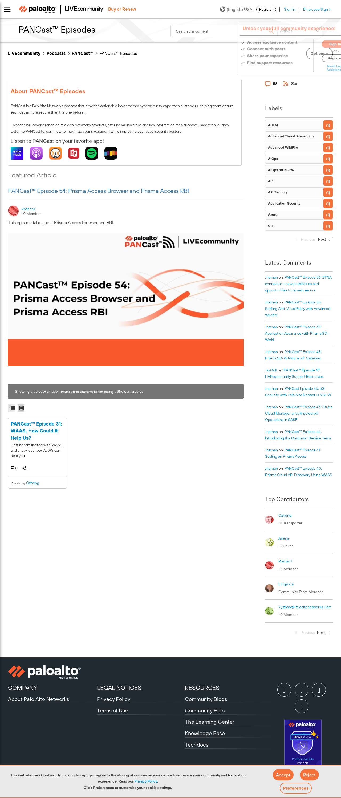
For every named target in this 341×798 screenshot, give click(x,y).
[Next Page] (323, 240)
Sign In (289, 9)
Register (266, 9)
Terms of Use (112, 710)
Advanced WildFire (283, 147)
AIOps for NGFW (281, 170)
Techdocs (196, 745)
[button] (283, 774)
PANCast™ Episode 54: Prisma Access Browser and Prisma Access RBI (98, 190)
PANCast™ (82, 53)
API (271, 181)
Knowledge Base (205, 733)
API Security (278, 192)
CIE (271, 226)
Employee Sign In (317, 9)
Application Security (284, 203)
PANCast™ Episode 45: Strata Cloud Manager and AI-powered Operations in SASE (298, 413)
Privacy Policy (145, 781)
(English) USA (236, 9)
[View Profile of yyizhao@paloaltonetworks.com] (305, 606)
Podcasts (56, 53)
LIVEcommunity (24, 53)
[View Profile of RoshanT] (28, 209)
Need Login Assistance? (309, 68)
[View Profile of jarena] (283, 538)
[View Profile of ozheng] (284, 515)
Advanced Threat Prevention (291, 136)
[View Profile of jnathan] (271, 277)
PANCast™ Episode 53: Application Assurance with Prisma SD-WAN (297, 333)
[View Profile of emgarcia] (286, 584)
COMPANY (22, 687)
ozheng (32, 515)
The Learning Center (209, 722)
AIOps (273, 159)
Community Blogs (206, 699)
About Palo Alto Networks (38, 699)
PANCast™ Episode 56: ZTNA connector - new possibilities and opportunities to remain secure (298, 283)
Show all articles (130, 391)
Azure (272, 215)
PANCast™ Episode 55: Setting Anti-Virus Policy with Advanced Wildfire (297, 308)
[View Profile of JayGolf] (271, 370)
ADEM (273, 125)
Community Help (205, 710)
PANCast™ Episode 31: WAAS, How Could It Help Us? (36, 463)
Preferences (295, 788)
